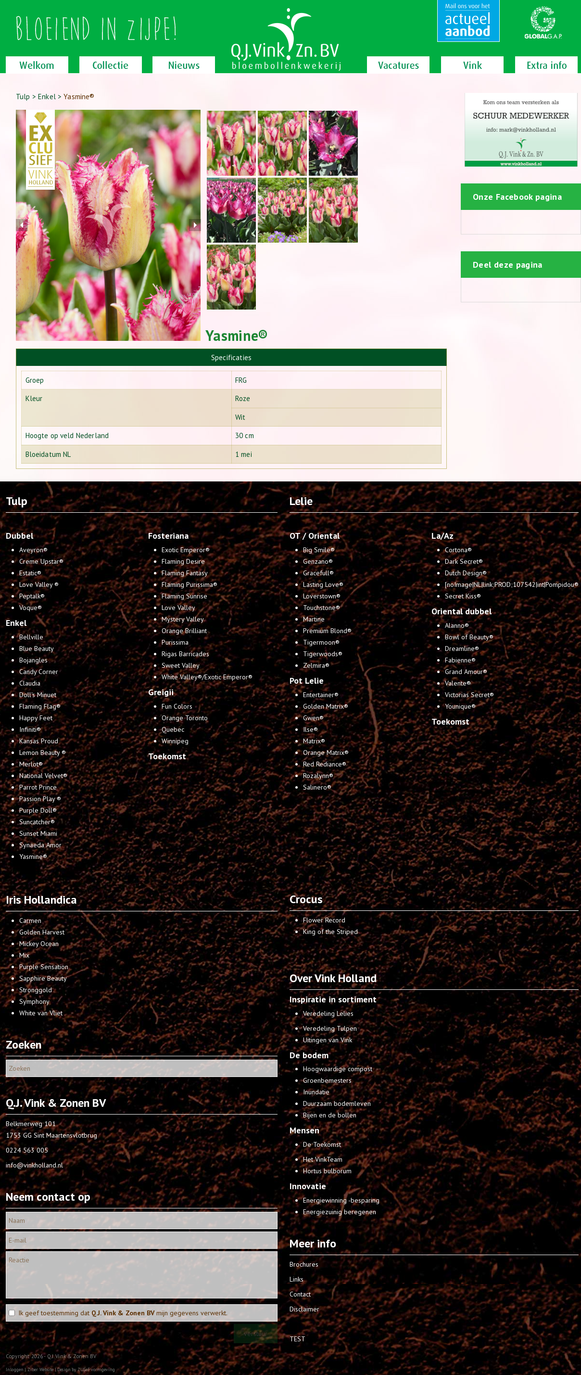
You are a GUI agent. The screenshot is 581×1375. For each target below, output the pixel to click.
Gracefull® (318, 573)
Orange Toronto (185, 717)
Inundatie (316, 1092)
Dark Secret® (464, 561)
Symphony (34, 1001)
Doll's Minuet (37, 694)
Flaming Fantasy (185, 573)
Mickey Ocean (39, 943)
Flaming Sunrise (184, 596)
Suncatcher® (37, 821)
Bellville (31, 637)
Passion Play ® (40, 798)
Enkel (47, 96)
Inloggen (15, 1369)
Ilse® (310, 729)
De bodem (309, 1055)
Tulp (23, 96)
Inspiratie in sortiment (333, 999)
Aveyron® (33, 549)
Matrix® (314, 741)
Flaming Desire (183, 561)
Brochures (304, 1264)
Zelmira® (316, 665)
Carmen (30, 920)
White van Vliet (41, 1013)
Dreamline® (462, 648)
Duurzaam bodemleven (337, 1103)
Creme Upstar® (41, 561)
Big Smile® (319, 549)
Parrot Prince (38, 787)
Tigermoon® (321, 642)
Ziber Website (40, 1369)
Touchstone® (321, 607)
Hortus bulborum (327, 1171)
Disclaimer (304, 1309)
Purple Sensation (43, 966)
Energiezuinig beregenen (339, 1211)
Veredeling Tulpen (330, 1028)
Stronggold (35, 990)
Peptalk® (32, 596)
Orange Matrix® (326, 752)
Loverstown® (322, 596)
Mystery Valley (183, 619)
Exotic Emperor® (186, 549)
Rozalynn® (318, 775)
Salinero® (317, 787)
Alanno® (457, 625)
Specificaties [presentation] (231, 357)
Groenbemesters (327, 1080)
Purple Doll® (38, 810)
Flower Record (324, 920)
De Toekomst (322, 1144)
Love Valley (178, 607)
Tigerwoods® (322, 653)
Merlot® (31, 764)
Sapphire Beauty (43, 978)
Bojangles (33, 660)
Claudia (29, 683)
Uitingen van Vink (327, 1040)
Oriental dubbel (461, 611)
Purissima (175, 642)
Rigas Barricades (185, 653)
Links (296, 1279)
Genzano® (318, 561)
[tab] (231, 357)
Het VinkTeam (322, 1159)
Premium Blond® (327, 630)
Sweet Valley (181, 665)
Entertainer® (321, 694)
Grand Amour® (466, 671)
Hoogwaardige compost (337, 1068)
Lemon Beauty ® (42, 752)
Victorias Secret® (469, 694)
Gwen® (313, 717)
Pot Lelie (307, 680)
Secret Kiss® (463, 596)
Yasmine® (33, 856)
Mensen (304, 1130)
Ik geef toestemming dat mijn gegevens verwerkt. (122, 1313)
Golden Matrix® (325, 706)
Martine (314, 619)
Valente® (458, 683)
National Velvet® (43, 775)
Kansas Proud (38, 741)
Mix (24, 955)
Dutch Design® (466, 573)
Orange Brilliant (184, 630)
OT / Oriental (315, 535)
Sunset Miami (38, 833)
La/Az (442, 535)
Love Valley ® (39, 584)
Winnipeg (175, 741)
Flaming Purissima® (189, 584)
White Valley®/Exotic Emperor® (207, 677)
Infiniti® (30, 729)
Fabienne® (460, 660)
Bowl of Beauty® (469, 637)
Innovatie (308, 1186)
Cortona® (458, 549)
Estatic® (30, 573)
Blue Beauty (36, 648)
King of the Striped (330, 931)
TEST (297, 1339)
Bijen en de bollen (329, 1115)
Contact (300, 1294)
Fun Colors (177, 706)
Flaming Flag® (40, 706)
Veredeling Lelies (328, 1013)
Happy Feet (35, 717)
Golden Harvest (41, 932)
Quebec (173, 729)
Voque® (30, 607)
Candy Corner (38, 671)
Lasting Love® (323, 584)
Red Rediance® (324, 764)
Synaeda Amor (40, 845)
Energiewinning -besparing (341, 1200)
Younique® (460, 706)
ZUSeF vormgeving (96, 1369)
